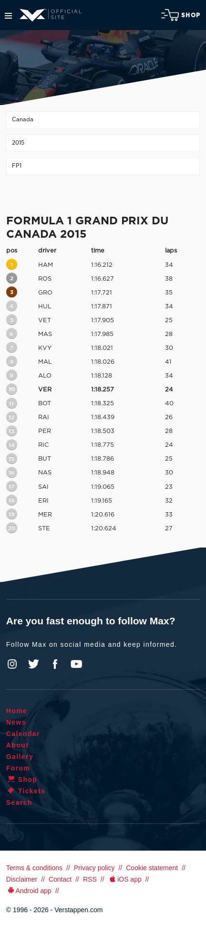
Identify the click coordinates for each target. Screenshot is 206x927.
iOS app (125, 879)
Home (17, 711)
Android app (29, 891)
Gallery (19, 756)
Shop (180, 15)
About (17, 745)
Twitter (34, 664)
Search (19, 802)
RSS (90, 879)
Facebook (55, 664)
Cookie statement (152, 868)
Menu (8, 15)
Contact (60, 879)
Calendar (23, 733)
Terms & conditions (34, 868)
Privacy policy (94, 868)
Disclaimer (21, 879)
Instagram (12, 664)
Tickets (26, 791)
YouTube (76, 664)
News (16, 722)
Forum (18, 768)
